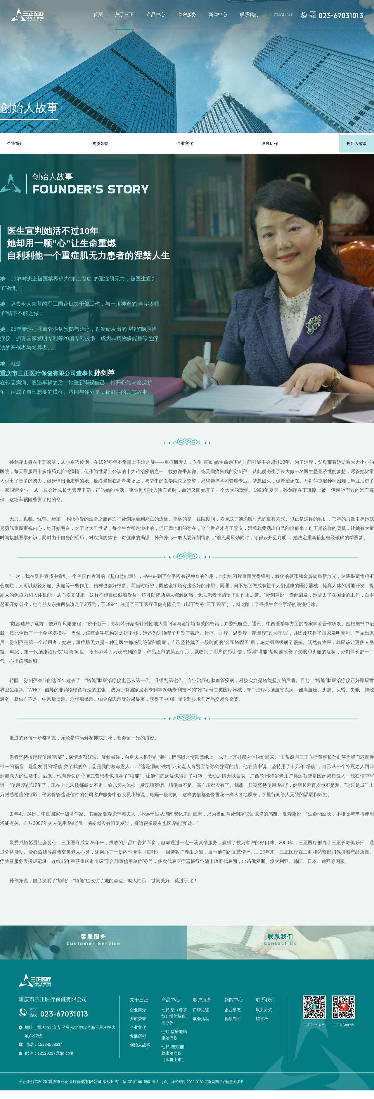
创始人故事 (354, 143)
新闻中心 (218, 14)
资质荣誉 (101, 143)
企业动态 (232, 1019)
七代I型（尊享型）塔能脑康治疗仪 (174, 1026)
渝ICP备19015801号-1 (143, 1091)
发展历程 (268, 143)
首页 (98, 14)
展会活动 (201, 1028)
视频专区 (232, 1028)
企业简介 (17, 143)
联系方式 (264, 1019)
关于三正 (124, 14)
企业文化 (184, 143)
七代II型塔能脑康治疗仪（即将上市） (173, 1062)
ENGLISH (283, 15)
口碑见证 (201, 1019)
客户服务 (187, 14)
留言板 (262, 1028)
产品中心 (155, 14)
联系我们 (249, 14)
